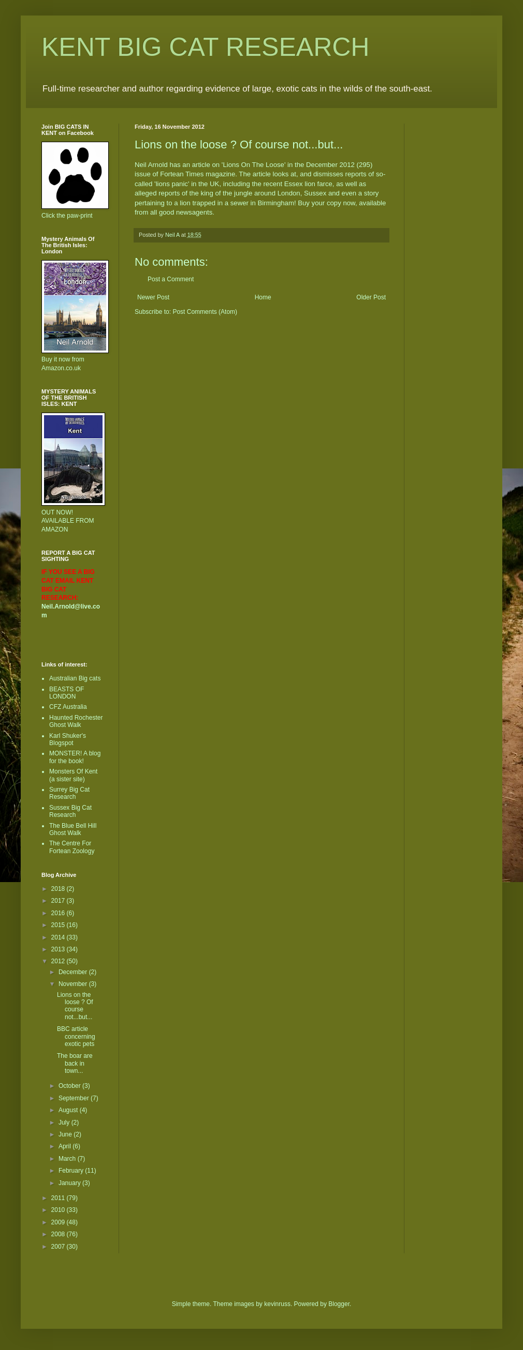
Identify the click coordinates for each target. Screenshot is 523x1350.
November (74, 984)
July (65, 1122)
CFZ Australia (68, 706)
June (66, 1134)
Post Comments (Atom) (204, 311)
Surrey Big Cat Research (69, 793)
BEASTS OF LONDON (66, 693)
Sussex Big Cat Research (70, 811)
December (74, 972)
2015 (59, 925)
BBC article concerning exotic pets (76, 1036)
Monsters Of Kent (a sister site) (73, 775)
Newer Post (153, 297)
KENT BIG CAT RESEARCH (205, 47)
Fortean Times (182, 174)
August (69, 1110)
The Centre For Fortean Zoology (71, 847)
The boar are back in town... (75, 1063)
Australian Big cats (74, 678)
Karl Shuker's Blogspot (67, 739)
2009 (59, 1222)
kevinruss (277, 1304)
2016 (59, 913)
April (65, 1146)
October (70, 1085)
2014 (59, 937)
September (75, 1098)
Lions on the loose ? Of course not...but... (75, 1006)
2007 (59, 1246)
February (72, 1170)
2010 (59, 1210)
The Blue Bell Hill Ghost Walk (72, 829)
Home (263, 297)
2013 (59, 949)
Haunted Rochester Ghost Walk (76, 721)
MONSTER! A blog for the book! (74, 757)
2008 (59, 1234)
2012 (59, 961)
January (70, 1183)
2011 (59, 1198)
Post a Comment (171, 279)
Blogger (339, 1304)
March (68, 1158)
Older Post (371, 297)
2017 (59, 900)
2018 (59, 888)
